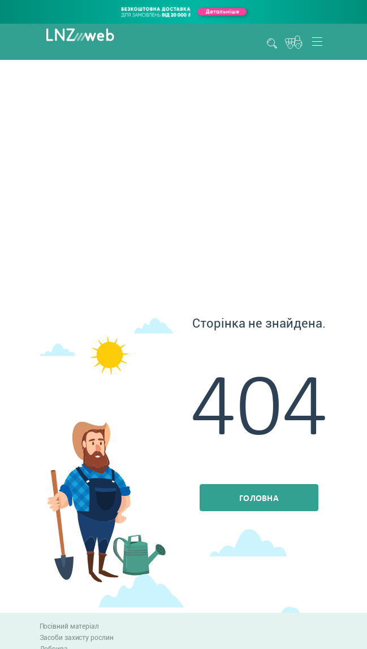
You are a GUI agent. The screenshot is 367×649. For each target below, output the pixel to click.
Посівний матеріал (69, 626)
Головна (259, 498)
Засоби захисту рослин (77, 638)
